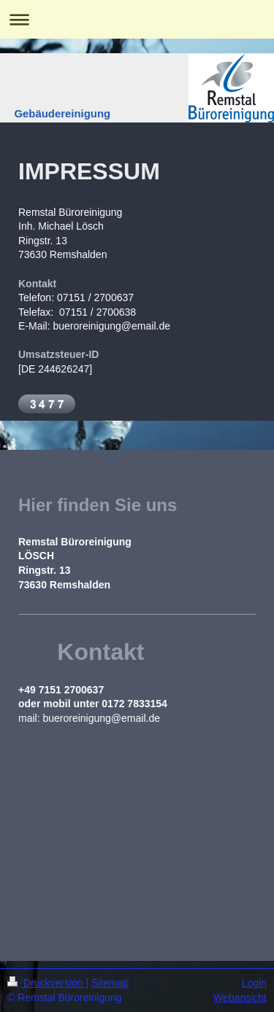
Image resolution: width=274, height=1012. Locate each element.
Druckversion (46, 983)
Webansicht (240, 997)
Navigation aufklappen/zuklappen (137, 19)
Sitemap (110, 983)
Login (254, 983)
